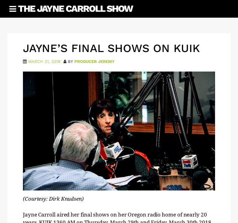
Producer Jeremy (94, 61)
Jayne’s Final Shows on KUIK (111, 48)
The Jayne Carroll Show (75, 8)
